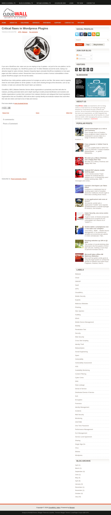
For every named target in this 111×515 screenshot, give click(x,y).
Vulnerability (79, 359)
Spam (77, 355)
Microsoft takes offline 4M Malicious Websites (94, 255)
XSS (76, 366)
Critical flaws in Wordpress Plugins (25, 28)
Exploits (77, 300)
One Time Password (82, 426)
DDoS (77, 318)
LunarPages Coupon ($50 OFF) (80, 512)
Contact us (91, 3)
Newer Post (5, 113)
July (76, 497)
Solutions (25, 23)
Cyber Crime (79, 377)
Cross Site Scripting (81, 340)
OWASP (78, 281)
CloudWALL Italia (54, 507)
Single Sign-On (80, 444)
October (77, 493)
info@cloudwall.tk (44, 3)
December (78, 487)
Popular (79, 44)
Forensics (78, 403)
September (79, 471)
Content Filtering (80, 374)
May (76, 478)
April (76, 465)
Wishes (77, 451)
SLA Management (81, 433)
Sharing (77, 440)
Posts (79, 55)
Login (71, 3)
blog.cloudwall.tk (26, 3)
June (76, 474)
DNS (76, 381)
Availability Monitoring (82, 370)
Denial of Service (80, 389)
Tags (87, 44)
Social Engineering (81, 352)
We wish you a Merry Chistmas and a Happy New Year (96, 158)
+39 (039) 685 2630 (60, 3)
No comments (33, 32)
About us (13, 23)
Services (35, 23)
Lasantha (51, 512)
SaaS (77, 285)
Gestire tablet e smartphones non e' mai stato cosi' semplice (97, 227)
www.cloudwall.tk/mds (21, 103)
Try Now (80, 3)
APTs (19, 32)
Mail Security (79, 414)
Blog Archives (98, 44)
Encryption (78, 400)
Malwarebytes (79, 348)
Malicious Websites (81, 303)
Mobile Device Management (84, 322)
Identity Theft (79, 344)
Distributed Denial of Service (84, 392)
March (77, 468)
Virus (77, 448)
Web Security (79, 337)
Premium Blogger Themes (62, 512)
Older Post (69, 113)
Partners (47, 23)
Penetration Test (80, 329)
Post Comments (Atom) (19, 179)
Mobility (77, 326)
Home (4, 23)
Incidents (78, 411)
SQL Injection (79, 311)
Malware (24, 32)
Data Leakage (80, 385)
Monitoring (78, 418)
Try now (80, 23)
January (77, 484)
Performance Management (84, 429)
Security (78, 333)
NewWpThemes (32, 512)
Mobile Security (80, 296)
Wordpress (78, 455)
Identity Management (82, 407)
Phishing (78, 307)
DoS (76, 396)
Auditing (78, 315)
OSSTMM (78, 422)
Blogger (72, 507)
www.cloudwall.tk (8, 3)
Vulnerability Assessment (83, 363)
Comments (81, 59)
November (78, 490)
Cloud (77, 278)
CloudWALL (79, 292)
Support (57, 23)
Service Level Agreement (83, 437)
